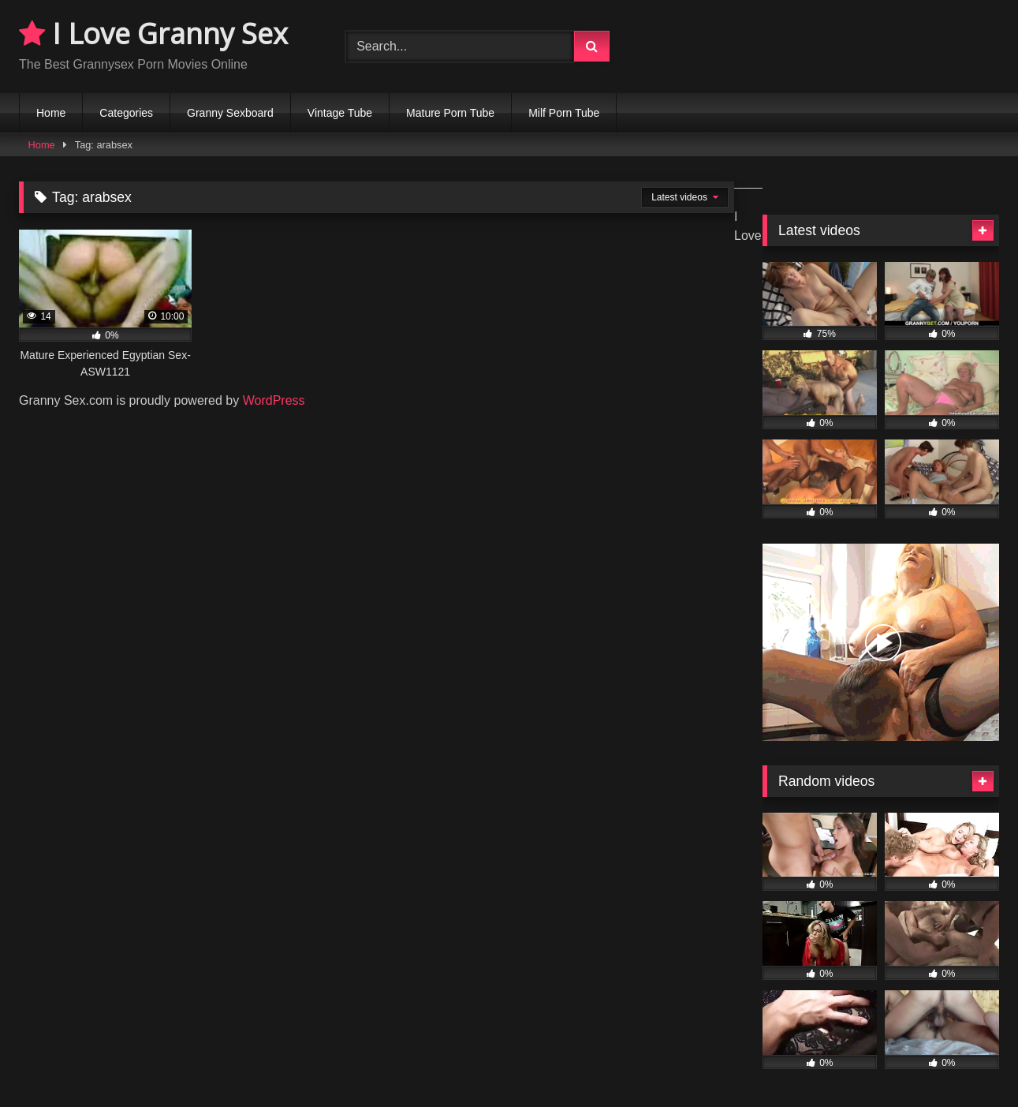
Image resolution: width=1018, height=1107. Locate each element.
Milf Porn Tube (563, 113)
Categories (126, 113)
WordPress (274, 400)
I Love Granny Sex (153, 33)
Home (50, 113)
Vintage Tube (340, 113)
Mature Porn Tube (450, 113)
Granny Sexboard (230, 113)
